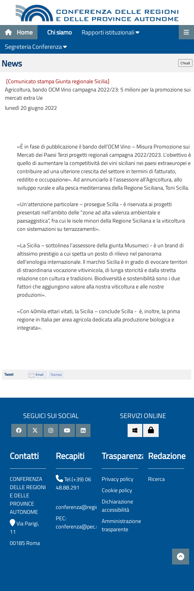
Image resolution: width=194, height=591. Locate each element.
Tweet (8, 374)
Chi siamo (59, 32)
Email (40, 374)
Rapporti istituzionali (110, 32)
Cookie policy (117, 490)
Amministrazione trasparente (121, 525)
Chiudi (185, 63)
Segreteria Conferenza (36, 46)
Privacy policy (117, 479)
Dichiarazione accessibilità (117, 505)
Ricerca (156, 479)
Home (19, 32)
